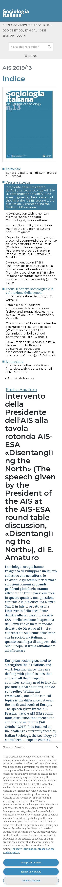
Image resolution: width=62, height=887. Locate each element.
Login (21, 35)
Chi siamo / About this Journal (26, 25)
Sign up (8, 35)
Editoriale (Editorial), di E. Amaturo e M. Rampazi (31, 174)
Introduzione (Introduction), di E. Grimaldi (29, 298)
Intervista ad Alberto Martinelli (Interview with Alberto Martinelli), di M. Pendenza (30, 369)
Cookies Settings (31, 880)
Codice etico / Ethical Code (24, 30)
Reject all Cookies (31, 871)
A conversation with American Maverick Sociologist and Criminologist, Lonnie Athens (27, 217)
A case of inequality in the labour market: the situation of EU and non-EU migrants (29, 229)
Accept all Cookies (31, 862)
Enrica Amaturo (21, 389)
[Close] (57, 747)
